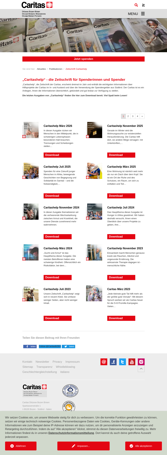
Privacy (57, 361)
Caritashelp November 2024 (61, 207)
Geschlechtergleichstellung (39, 372)
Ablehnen (21, 446)
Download (52, 155)
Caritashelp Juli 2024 (120, 207)
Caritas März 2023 (118, 289)
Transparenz (44, 366)
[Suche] (136, 5)
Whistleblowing (65, 366)
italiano (64, 372)
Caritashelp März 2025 (121, 166)
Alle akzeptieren (143, 446)
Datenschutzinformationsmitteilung (71, 433)
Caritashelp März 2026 (58, 125)
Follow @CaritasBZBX (50, 346)
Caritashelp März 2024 (58, 248)
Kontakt (27, 361)
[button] (30, 346)
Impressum (73, 361)
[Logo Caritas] (37, 9)
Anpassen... (83, 446)
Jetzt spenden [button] (83, 59)
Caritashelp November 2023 (125, 248)
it (143, 5)
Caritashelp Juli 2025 (57, 166)
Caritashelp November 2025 (125, 125)
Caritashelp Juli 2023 (57, 289)
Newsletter (42, 361)
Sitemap (27, 366)
